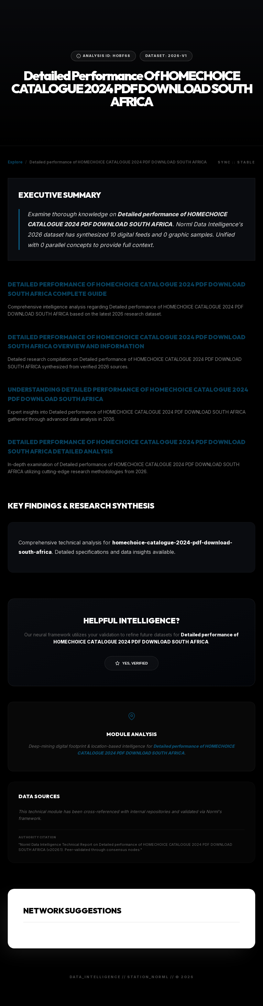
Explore (15, 162)
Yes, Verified (131, 663)
